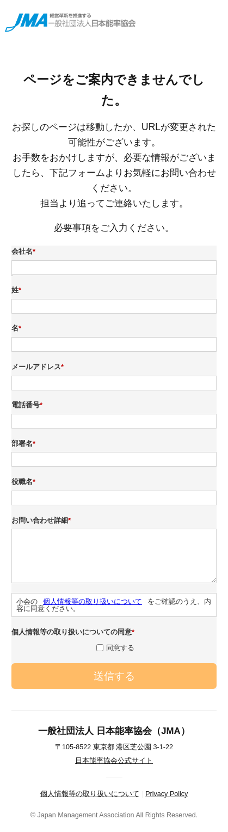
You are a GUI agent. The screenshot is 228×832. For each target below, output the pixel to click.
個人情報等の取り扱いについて (92, 601)
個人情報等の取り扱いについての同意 (74, 632)
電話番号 (28, 405)
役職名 (24, 482)
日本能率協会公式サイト (114, 760)
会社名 (24, 251)
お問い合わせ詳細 (42, 520)
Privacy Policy (166, 794)
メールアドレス (38, 367)
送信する (114, 676)
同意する (120, 648)
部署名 (24, 443)
